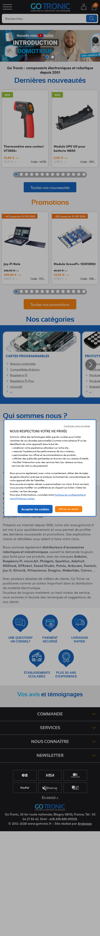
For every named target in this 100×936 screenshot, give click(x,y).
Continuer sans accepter (77, 426)
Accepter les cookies (35, 509)
